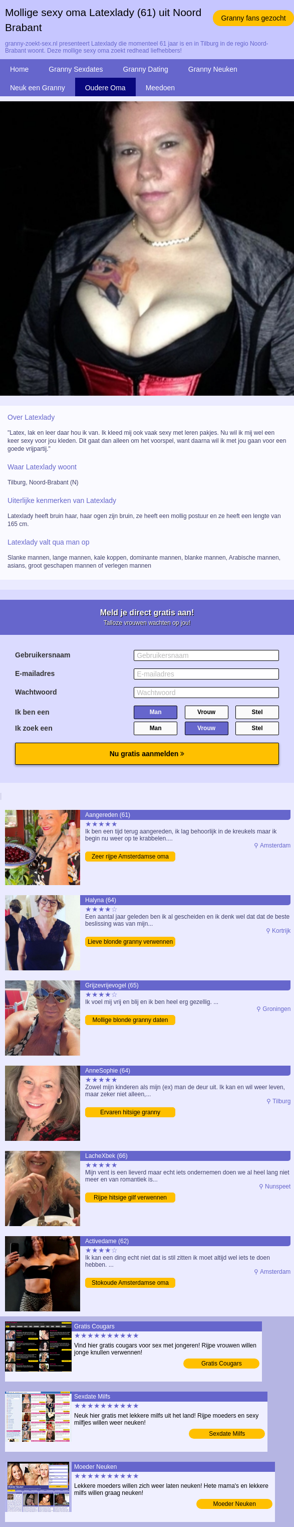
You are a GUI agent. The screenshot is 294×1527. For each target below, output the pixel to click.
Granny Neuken (212, 69)
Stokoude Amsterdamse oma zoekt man (130, 1283)
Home (19, 69)
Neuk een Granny (37, 88)
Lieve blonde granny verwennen (130, 941)
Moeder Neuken (234, 1503)
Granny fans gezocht (253, 18)
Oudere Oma (105, 88)
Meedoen (160, 88)
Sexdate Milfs (227, 1433)
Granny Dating (145, 69)
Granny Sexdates (76, 69)
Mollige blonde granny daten (130, 1020)
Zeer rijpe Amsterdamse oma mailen (130, 857)
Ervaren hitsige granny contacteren (130, 1113)
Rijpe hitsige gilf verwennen (130, 1197)
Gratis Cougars (221, 1363)
